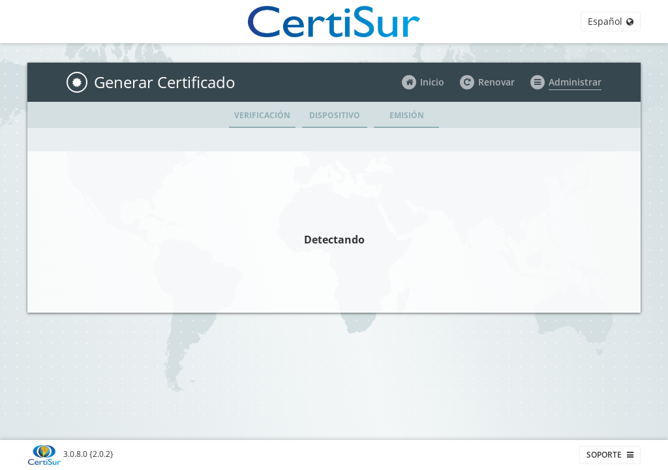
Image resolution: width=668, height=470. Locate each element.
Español (610, 21)
